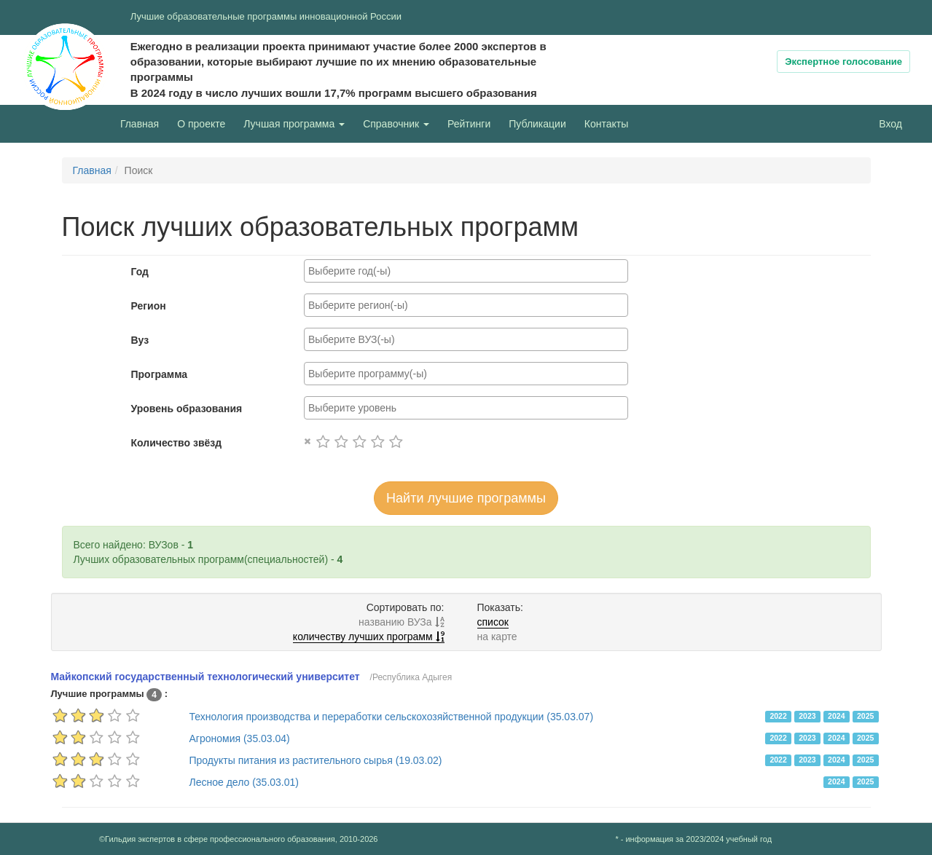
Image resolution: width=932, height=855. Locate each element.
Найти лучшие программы (466, 498)
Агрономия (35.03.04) (239, 738)
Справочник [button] (396, 124)
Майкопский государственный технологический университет (205, 676)
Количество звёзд (176, 443)
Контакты (606, 124)
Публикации (537, 124)
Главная (139, 124)
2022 (778, 716)
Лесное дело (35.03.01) (244, 782)
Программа (159, 374)
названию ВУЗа (401, 622)
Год (140, 271)
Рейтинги (468, 124)
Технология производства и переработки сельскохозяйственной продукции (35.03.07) (391, 716)
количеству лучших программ (369, 636)
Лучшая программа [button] (294, 124)
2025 (865, 716)
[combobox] (466, 271)
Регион (148, 306)
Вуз (140, 340)
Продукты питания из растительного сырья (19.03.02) (315, 760)
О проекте (204, 123)
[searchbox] (466, 271)
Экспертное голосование (843, 61)
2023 (807, 716)
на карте (497, 636)
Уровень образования (187, 408)
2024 (836, 716)
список (493, 622)
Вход (890, 124)
